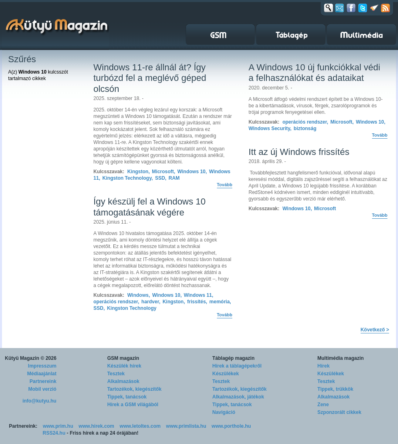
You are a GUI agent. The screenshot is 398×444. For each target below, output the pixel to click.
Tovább (224, 184)
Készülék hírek (124, 366)
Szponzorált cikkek (339, 412)
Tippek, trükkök (335, 389)
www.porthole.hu (231, 426)
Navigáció (224, 412)
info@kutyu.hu (39, 401)
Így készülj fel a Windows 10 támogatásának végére (149, 206)
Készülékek (225, 374)
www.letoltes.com (140, 426)
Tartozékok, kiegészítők (134, 389)
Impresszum (42, 366)
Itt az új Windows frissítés (299, 152)
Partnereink (43, 381)
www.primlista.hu (186, 426)
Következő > (375, 330)
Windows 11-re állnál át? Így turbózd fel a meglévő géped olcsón (149, 78)
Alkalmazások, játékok (238, 397)
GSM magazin (123, 358)
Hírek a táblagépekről (237, 366)
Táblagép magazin (233, 358)
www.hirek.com (97, 426)
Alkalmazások (123, 381)
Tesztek (116, 374)
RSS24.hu (54, 433)
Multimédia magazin (341, 358)
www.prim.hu (58, 426)
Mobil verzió (42, 389)
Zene (323, 404)
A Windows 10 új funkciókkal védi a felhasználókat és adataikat (314, 72)
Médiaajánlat (41, 374)
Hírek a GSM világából (132, 404)
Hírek (324, 366)
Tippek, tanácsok (127, 397)
